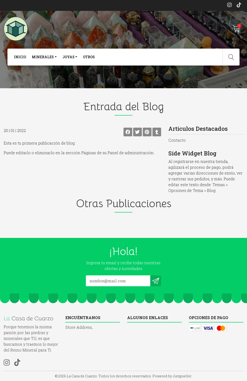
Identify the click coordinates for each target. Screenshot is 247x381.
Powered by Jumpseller (172, 376)
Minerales (43, 57)
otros (89, 57)
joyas (68, 57)
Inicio (20, 57)
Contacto (177, 140)
